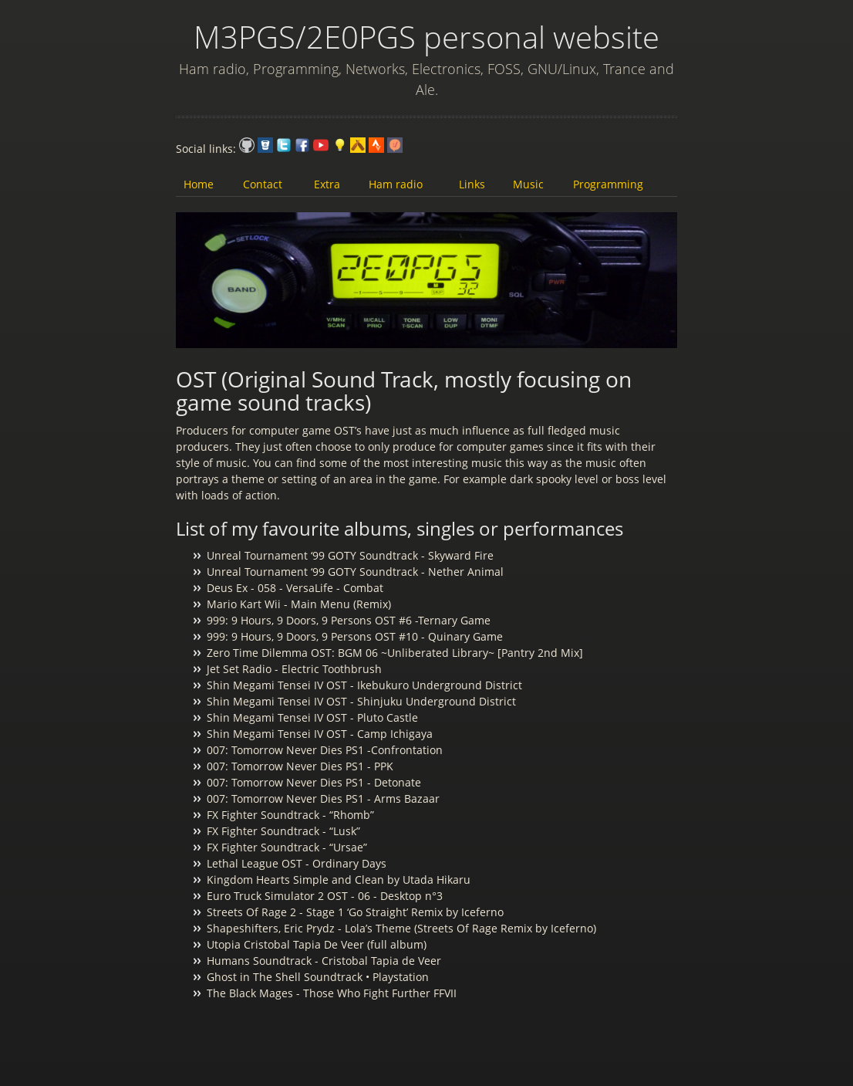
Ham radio (396, 184)
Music (528, 184)
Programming (608, 184)
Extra (327, 184)
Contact (262, 184)
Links (472, 184)
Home (199, 184)
